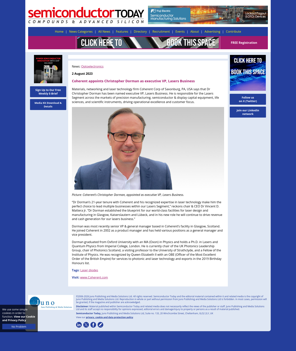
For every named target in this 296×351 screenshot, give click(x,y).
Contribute (233, 31)
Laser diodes (89, 270)
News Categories (80, 31)
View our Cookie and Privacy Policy (18, 318)
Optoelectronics (92, 66)
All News (104, 31)
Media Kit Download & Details (48, 104)
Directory (140, 31)
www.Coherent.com (94, 277)
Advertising (212, 31)
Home (59, 31)
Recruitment (161, 31)
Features (122, 31)
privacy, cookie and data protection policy (109, 317)
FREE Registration (244, 43)
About (194, 31)
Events (180, 31)
